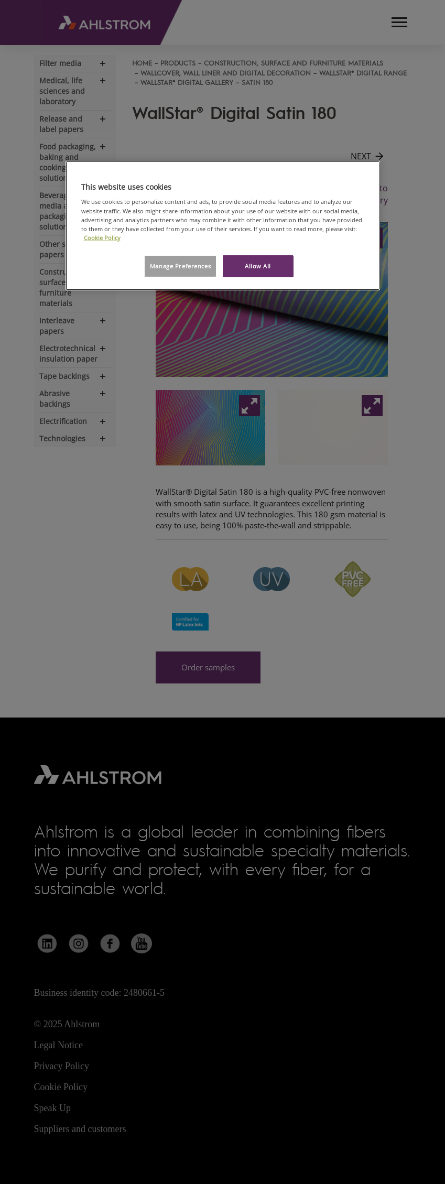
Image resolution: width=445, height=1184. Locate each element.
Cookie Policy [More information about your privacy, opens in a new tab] (102, 238)
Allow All (258, 266)
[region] (223, 225)
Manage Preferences (180, 266)
